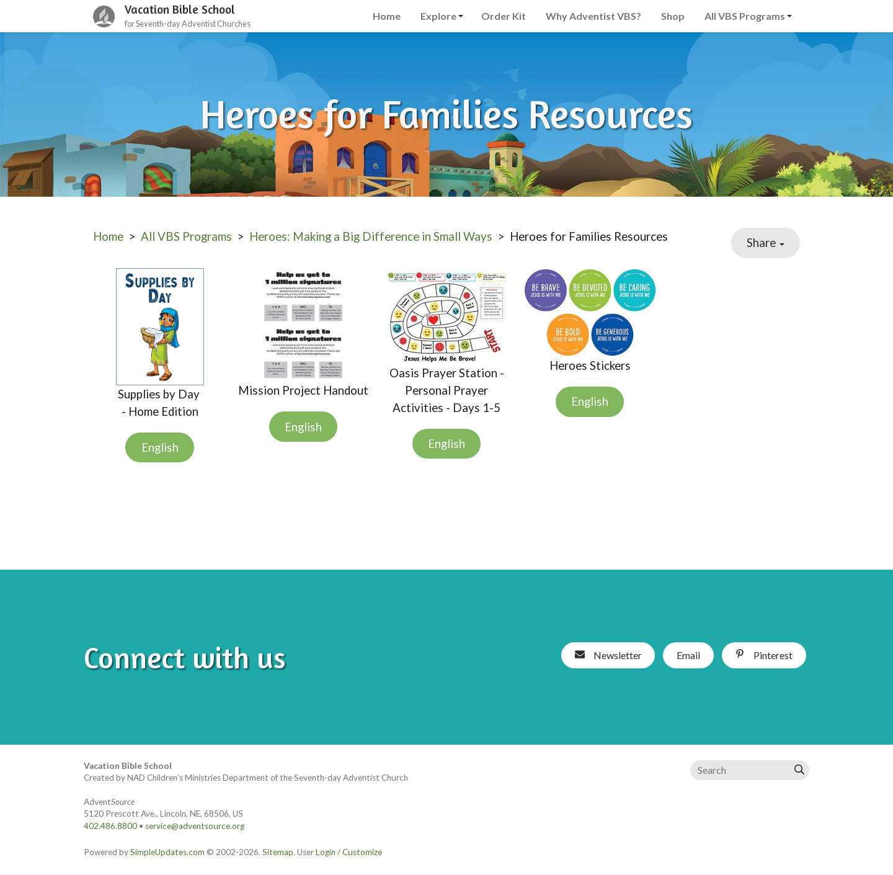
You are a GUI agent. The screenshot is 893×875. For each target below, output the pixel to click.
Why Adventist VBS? (593, 16)
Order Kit (503, 16)
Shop (673, 16)
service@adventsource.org (194, 826)
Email (688, 655)
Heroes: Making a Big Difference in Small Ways (370, 236)
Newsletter (608, 655)
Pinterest (764, 655)
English (160, 447)
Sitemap (277, 852)
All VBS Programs (744, 16)
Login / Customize (349, 852)
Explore (438, 16)
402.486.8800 (110, 826)
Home (387, 16)
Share (765, 242)
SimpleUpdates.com (167, 852)
